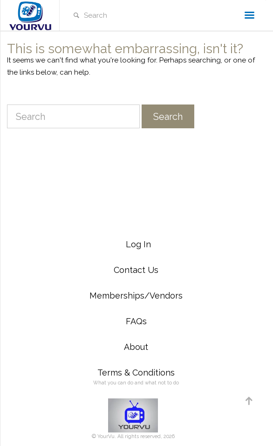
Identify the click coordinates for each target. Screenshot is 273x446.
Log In (138, 244)
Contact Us (136, 270)
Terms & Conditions (136, 372)
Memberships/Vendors (136, 295)
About (136, 347)
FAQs (136, 321)
